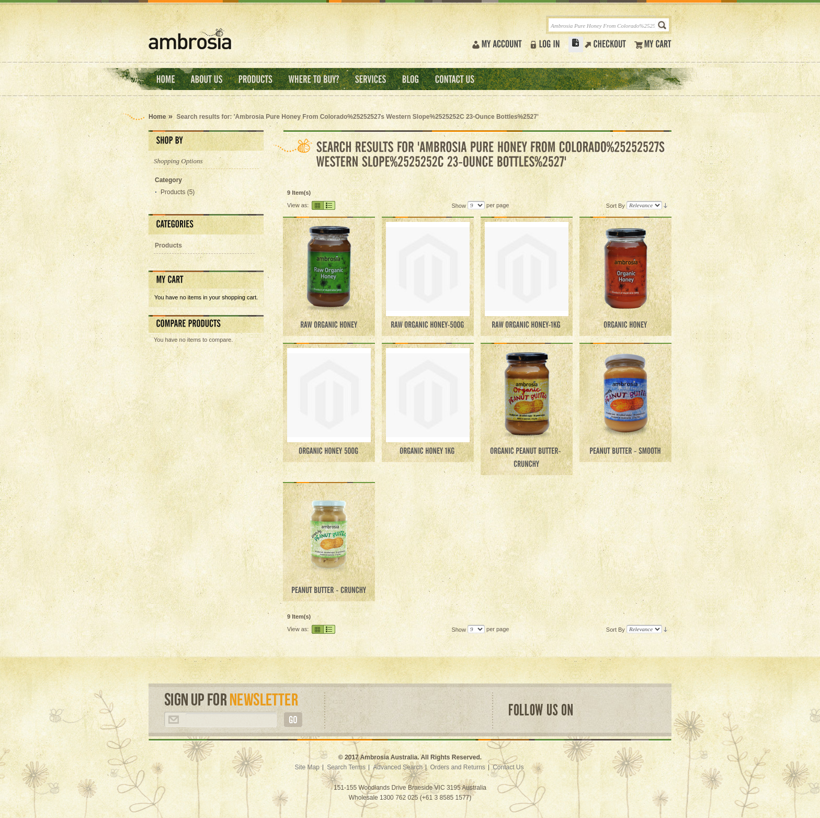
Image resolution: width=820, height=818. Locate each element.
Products (173, 192)
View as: (298, 205)
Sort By (615, 205)
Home (157, 116)
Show (458, 205)
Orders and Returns (457, 767)
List (330, 205)
